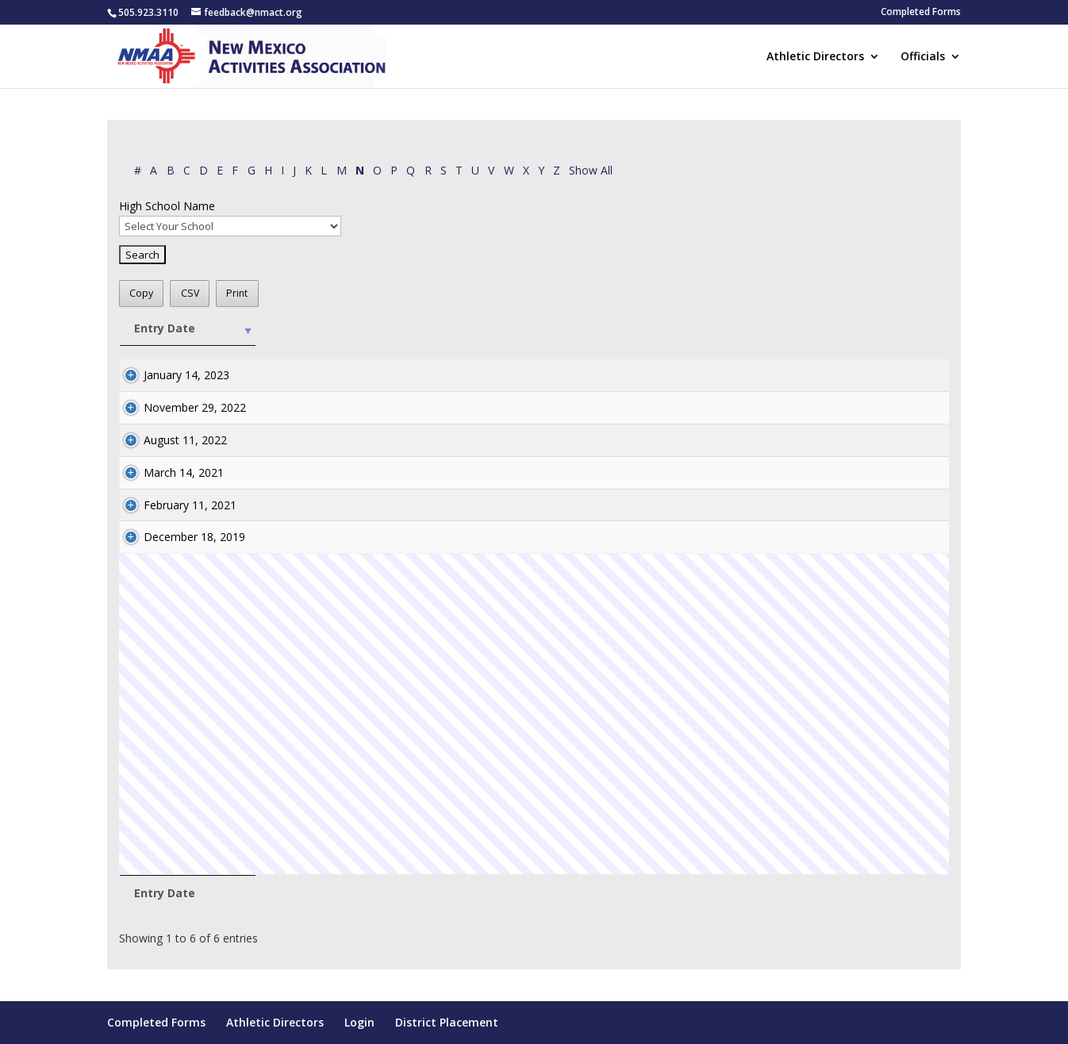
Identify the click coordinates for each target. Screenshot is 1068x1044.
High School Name (167, 205)
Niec (524, 374)
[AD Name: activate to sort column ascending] (654, 329)
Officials (923, 57)
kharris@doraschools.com (808, 407)
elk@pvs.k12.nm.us (790, 472)
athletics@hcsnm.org (795, 439)
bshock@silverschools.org (808, 536)
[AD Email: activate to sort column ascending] (844, 329)
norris (528, 536)
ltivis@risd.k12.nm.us (794, 374)
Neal (525, 407)
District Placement (446, 1022)
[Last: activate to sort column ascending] (539, 329)
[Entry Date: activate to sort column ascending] (188, 329)
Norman (534, 439)
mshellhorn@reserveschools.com (827, 504)
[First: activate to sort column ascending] (472, 329)
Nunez (530, 472)
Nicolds (532, 504)
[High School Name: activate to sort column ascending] (347, 329)
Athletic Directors (815, 57)
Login (359, 1022)
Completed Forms (921, 12)
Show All (591, 170)
